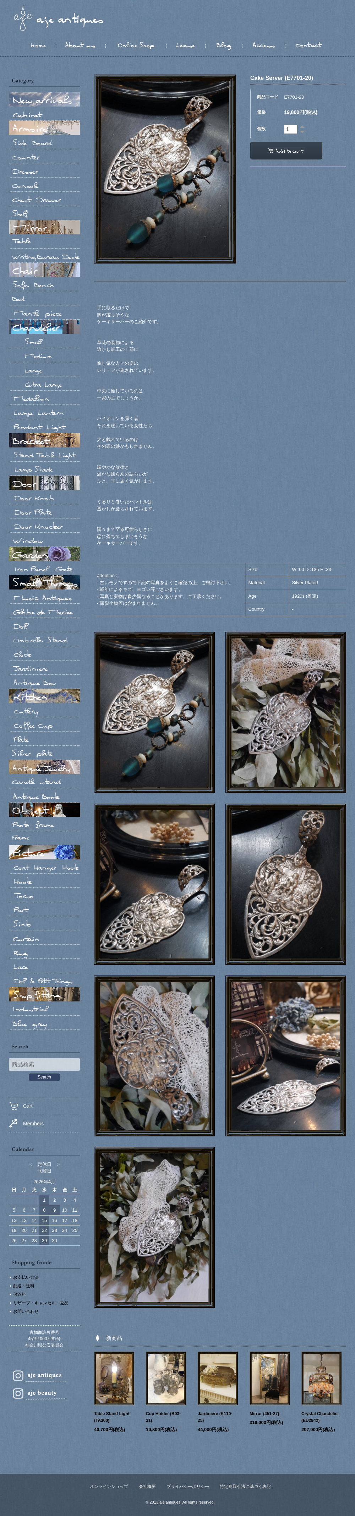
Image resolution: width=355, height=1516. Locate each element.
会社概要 (147, 1486)
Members (26, 1123)
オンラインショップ (109, 1486)
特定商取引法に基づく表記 (245, 1486)
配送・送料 (23, 1285)
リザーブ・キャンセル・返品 (41, 1302)
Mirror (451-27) (264, 1413)
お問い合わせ (26, 1311)
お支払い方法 (26, 1277)
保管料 (19, 1294)
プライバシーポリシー (187, 1486)
